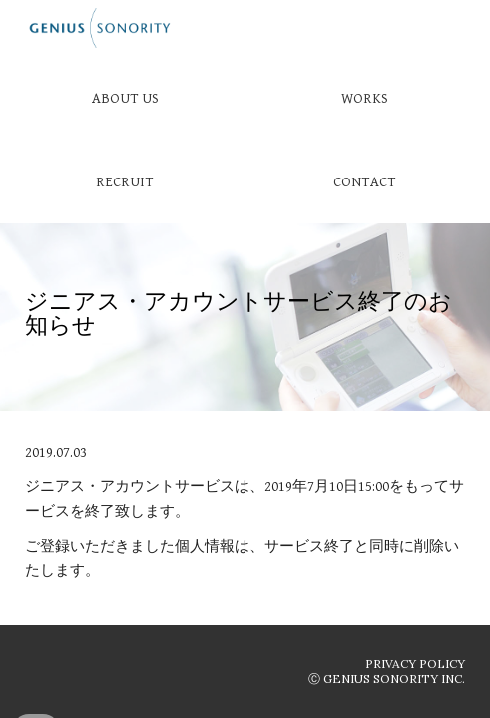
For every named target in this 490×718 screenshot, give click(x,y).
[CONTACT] (365, 181)
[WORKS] (365, 98)
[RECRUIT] (125, 181)
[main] (245, 317)
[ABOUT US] (125, 98)
